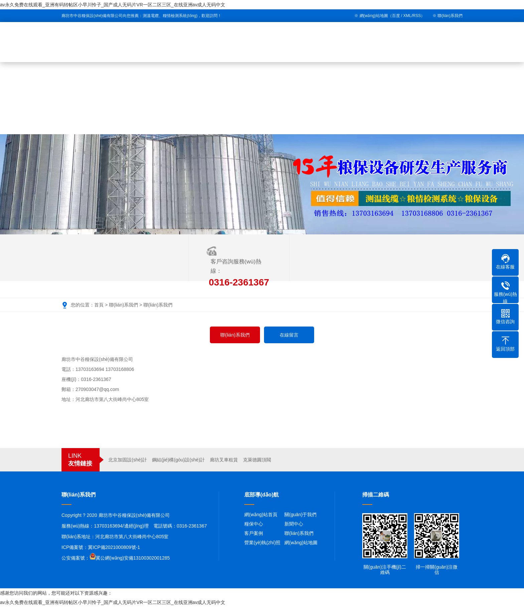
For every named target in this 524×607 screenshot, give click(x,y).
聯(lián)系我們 (450, 15)
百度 (396, 15)
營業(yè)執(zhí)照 (262, 542)
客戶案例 (253, 533)
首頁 (99, 305)
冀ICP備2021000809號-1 (114, 547)
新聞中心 (293, 524)
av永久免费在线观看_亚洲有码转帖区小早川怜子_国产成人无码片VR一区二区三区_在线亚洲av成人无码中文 (112, 4)
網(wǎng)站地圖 (300, 542)
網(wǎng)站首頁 (260, 514)
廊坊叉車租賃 (224, 459)
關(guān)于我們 (300, 514)
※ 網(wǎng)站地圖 (371, 15)
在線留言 (289, 335)
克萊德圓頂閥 (257, 459)
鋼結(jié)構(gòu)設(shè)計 (178, 459)
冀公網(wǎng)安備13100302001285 (133, 558)
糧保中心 (253, 524)
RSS (417, 15)
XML (407, 15)
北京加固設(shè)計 (127, 459)
